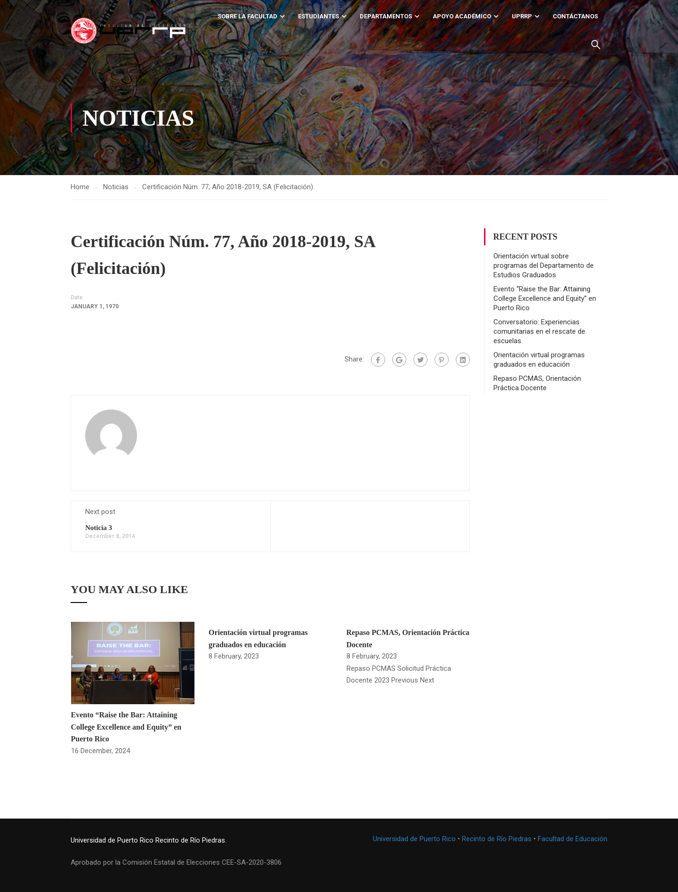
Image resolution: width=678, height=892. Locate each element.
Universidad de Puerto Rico (112, 840)
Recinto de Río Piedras (497, 839)
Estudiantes (318, 16)
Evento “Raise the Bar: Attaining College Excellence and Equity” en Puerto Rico (126, 727)
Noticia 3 (98, 527)
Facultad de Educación (572, 839)
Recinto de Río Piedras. (190, 840)
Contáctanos (575, 16)
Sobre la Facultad (247, 16)
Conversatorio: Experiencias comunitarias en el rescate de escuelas (539, 331)
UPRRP (522, 16)
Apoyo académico (462, 16)
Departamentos (386, 16)
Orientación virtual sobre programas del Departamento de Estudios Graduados (543, 265)
